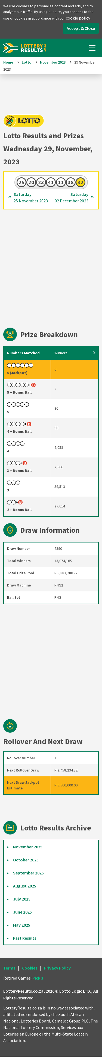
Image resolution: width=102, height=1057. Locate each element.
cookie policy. (78, 18)
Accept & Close (81, 28)
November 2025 (27, 847)
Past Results (24, 938)
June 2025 (22, 912)
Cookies (29, 968)
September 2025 (28, 873)
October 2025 (26, 860)
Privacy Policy (57, 968)
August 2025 (24, 886)
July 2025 (21, 899)
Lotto (26, 62)
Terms (9, 968)
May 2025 (21, 925)
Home (8, 62)
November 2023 (53, 62)
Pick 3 (37, 978)
